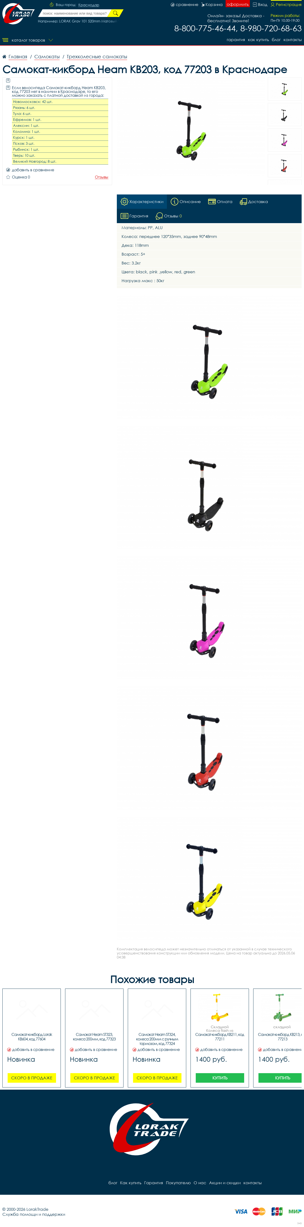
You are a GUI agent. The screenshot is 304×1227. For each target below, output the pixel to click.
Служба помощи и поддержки (33, 1214)
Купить (219, 1078)
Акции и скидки (225, 1182)
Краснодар (88, 5)
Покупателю (178, 1182)
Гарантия (236, 39)
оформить (238, 4)
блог (276, 39)
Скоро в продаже (31, 1078)
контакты (292, 39)
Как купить (258, 39)
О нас (200, 1182)
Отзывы (101, 177)
